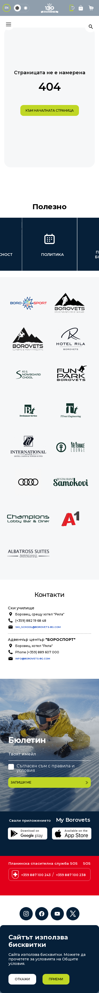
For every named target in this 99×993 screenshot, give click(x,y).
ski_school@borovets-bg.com (38, 626)
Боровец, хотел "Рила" (34, 646)
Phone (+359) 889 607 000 (37, 652)
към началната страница (50, 110)
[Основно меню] (8, 24)
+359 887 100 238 (71, 902)
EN (6, 8)
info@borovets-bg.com (32, 658)
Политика (52, 254)
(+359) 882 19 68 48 (30, 621)
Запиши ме (49, 782)
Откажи (22, 979)
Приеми (56, 979)
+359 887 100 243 (36, 902)
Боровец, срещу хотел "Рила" (39, 614)
